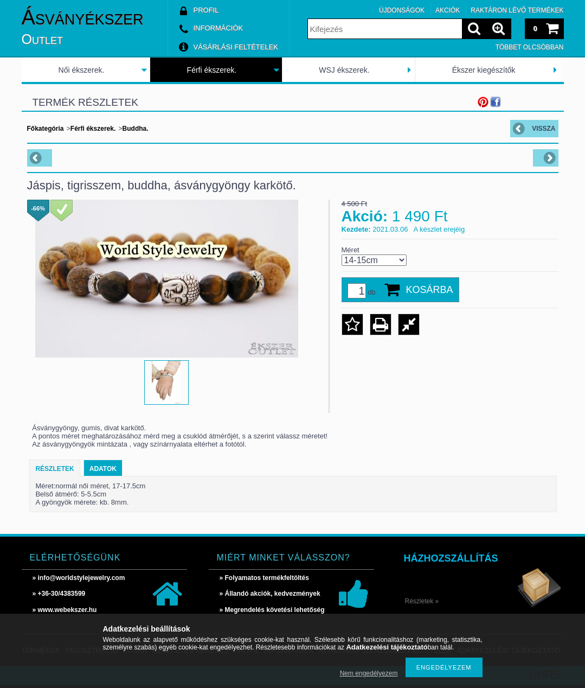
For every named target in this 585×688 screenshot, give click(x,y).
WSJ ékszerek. (344, 70)
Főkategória (45, 128)
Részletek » (422, 601)
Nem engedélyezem (369, 673)
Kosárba (429, 289)
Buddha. (136, 128)
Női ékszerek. (82, 70)
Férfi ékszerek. (212, 70)
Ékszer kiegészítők (484, 70)
